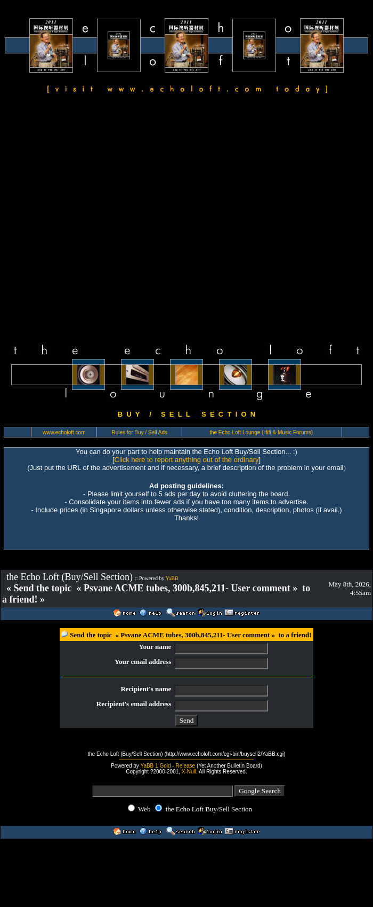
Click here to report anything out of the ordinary (187, 460)
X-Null (189, 772)
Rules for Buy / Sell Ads (140, 432)
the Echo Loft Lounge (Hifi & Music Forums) (261, 432)
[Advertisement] (104, 220)
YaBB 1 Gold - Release (167, 766)
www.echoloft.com (64, 432)
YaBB (172, 578)
